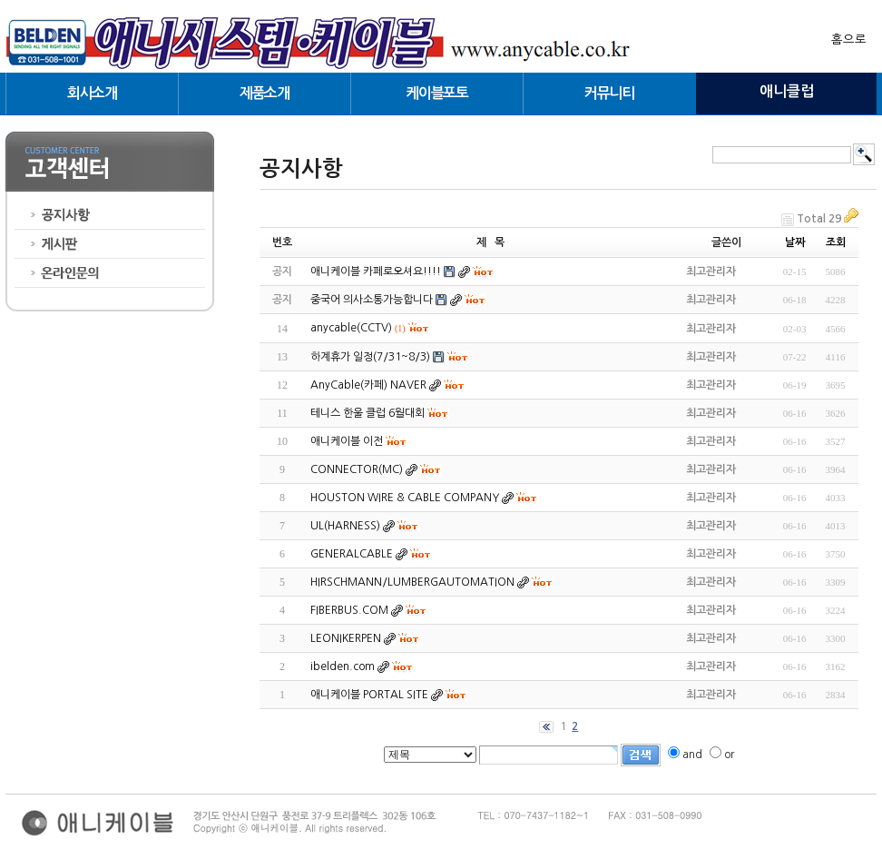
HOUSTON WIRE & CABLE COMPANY (404, 497)
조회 (836, 242)
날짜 (795, 242)
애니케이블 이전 (346, 441)
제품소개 (264, 93)
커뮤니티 (609, 93)
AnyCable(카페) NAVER (368, 385)
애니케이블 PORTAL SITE (369, 694)
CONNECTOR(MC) (356, 469)
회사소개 (92, 93)
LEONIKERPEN (345, 638)
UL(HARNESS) (345, 525)
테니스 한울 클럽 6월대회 (367, 413)
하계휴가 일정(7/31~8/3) (370, 356)
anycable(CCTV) (351, 327)
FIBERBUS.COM (349, 610)
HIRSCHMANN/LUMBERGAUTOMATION (412, 582)
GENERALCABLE (351, 553)
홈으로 (849, 39)
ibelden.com (342, 666)
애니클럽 (787, 91)
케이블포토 (436, 93)
